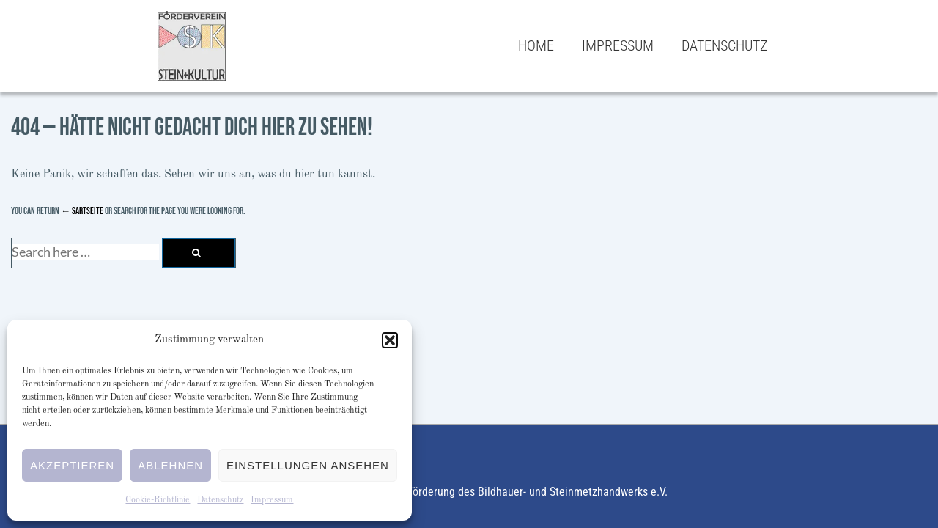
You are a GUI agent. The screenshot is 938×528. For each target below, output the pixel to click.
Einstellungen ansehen (307, 465)
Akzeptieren (72, 465)
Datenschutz (220, 500)
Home (536, 45)
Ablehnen (170, 465)
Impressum (272, 500)
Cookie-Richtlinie (157, 500)
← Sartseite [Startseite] (82, 211)
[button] (390, 340)
